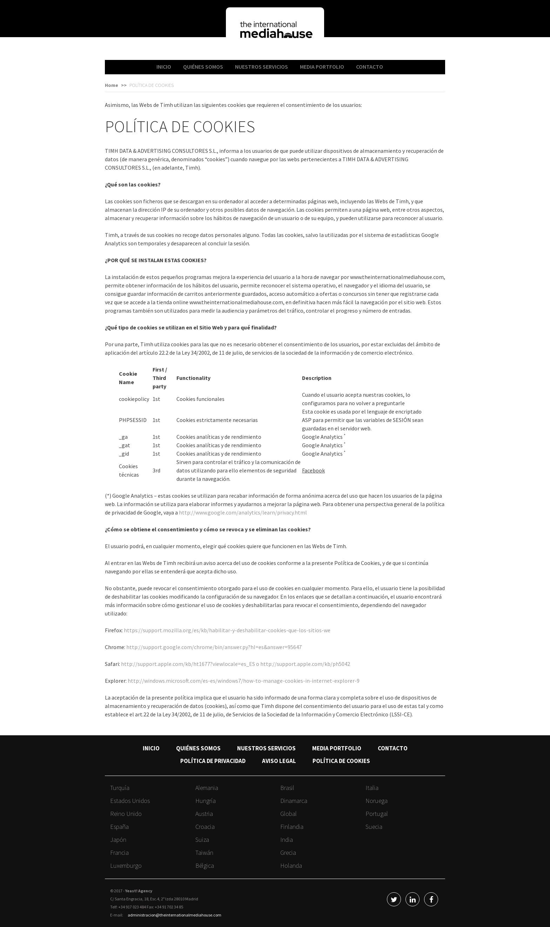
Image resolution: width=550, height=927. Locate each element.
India (286, 840)
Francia (119, 852)
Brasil (287, 788)
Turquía (119, 788)
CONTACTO (369, 66)
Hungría (205, 801)
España (119, 827)
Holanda (291, 865)
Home (111, 85)
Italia (371, 788)
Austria (204, 814)
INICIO (163, 66)
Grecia (288, 852)
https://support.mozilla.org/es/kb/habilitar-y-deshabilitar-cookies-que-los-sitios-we (227, 630)
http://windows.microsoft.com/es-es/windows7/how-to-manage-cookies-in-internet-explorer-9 (244, 680)
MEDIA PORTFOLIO (322, 66)
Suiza (202, 840)
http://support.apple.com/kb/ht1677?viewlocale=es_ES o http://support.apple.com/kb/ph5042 (235, 663)
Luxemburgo (126, 865)
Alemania (206, 788)
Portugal (376, 814)
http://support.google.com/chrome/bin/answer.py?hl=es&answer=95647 (214, 646)
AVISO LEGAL (279, 761)
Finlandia (291, 827)
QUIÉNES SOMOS (203, 66)
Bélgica (204, 865)
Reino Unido (126, 814)
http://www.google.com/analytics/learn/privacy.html (243, 512)
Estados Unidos (130, 801)
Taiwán (204, 852)
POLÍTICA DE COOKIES (341, 761)
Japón (118, 840)
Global (288, 814)
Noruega (376, 801)
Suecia (373, 827)
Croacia (205, 827)
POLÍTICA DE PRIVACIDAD (213, 761)
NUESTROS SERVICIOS (261, 66)
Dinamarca (293, 801)
